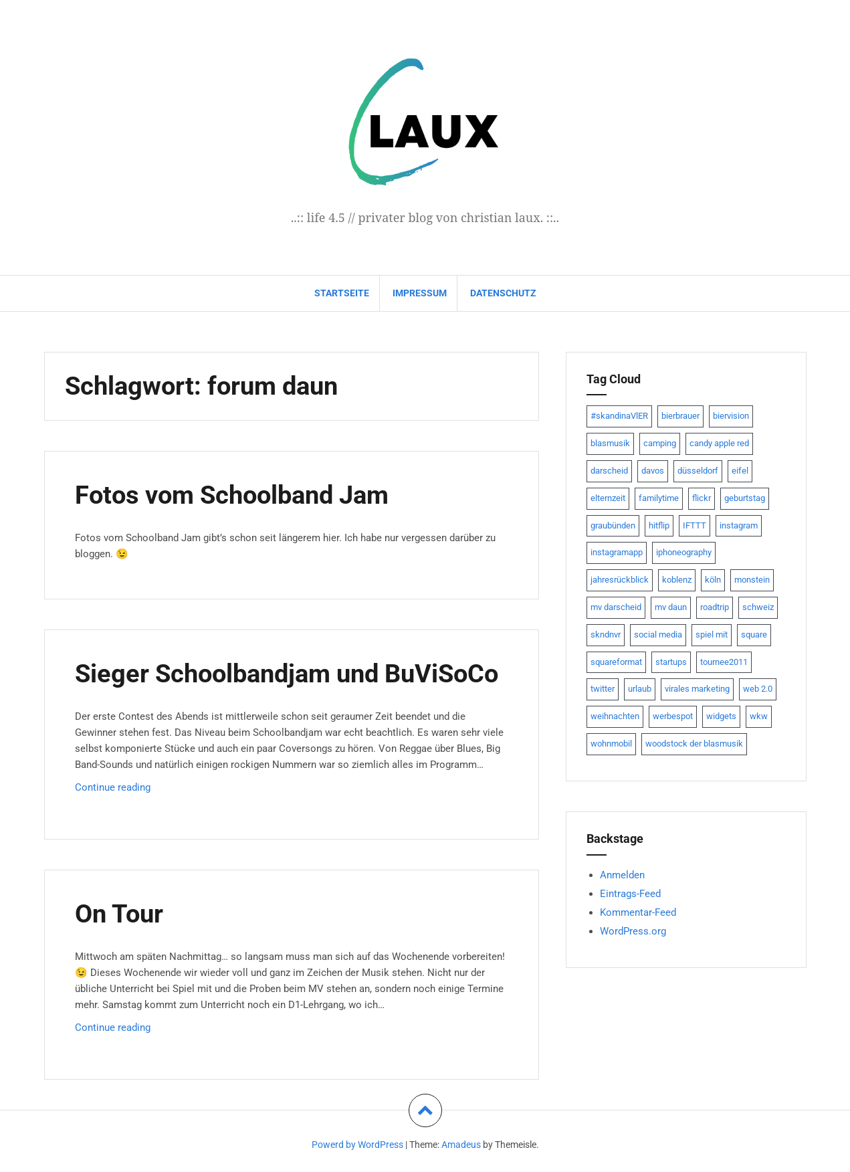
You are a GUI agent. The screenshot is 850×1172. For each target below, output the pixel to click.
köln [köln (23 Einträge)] (713, 580)
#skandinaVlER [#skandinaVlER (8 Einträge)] (619, 416)
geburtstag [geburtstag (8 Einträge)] (744, 498)
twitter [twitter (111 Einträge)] (603, 689)
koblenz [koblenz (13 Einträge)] (677, 580)
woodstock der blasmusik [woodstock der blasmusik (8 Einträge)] (694, 744)
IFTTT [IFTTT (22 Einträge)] (694, 525)
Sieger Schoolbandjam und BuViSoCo (286, 673)
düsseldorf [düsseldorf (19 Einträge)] (697, 471)
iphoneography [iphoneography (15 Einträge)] (684, 552)
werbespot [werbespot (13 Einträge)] (673, 716)
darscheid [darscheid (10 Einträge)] (609, 471)
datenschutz (503, 293)
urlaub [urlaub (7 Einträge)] (639, 689)
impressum (420, 293)
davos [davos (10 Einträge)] (652, 471)
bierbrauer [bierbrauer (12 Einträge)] (680, 416)
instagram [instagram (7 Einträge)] (739, 525)
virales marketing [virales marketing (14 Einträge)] (697, 689)
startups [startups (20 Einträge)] (671, 662)
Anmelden (622, 875)
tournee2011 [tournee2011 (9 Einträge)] (724, 662)
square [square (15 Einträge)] (754, 634)
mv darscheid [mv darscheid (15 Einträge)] (616, 607)
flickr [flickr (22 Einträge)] (701, 498)
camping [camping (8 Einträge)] (659, 443)
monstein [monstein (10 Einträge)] (752, 580)
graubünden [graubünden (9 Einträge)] (613, 525)
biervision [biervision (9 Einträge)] (731, 416)
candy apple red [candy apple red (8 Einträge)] (719, 443)
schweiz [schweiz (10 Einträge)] (758, 607)
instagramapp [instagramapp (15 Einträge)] (617, 552)
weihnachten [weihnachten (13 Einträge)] (615, 716)
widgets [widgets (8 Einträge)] (721, 716)
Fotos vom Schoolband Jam (232, 495)
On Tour (119, 914)
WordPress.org (633, 931)
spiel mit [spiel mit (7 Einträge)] (712, 634)
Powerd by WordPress (357, 1144)
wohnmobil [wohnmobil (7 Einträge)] (611, 744)
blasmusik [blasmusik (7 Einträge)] (610, 443)
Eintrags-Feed (630, 894)
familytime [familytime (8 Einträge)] (659, 498)
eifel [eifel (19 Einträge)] (740, 471)
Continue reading (147, 790)
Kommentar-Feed (638, 912)
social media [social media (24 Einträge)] (658, 634)
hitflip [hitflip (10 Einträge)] (659, 525)
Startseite (341, 293)
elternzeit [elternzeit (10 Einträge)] (608, 498)
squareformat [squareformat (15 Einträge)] (616, 662)
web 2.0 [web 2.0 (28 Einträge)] (757, 689)
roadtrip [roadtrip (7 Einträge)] (714, 607)
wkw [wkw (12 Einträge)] (759, 716)
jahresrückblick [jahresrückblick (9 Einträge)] (620, 580)
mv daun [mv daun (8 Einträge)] (671, 607)
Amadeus (461, 1144)
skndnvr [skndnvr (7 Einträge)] (606, 634)
